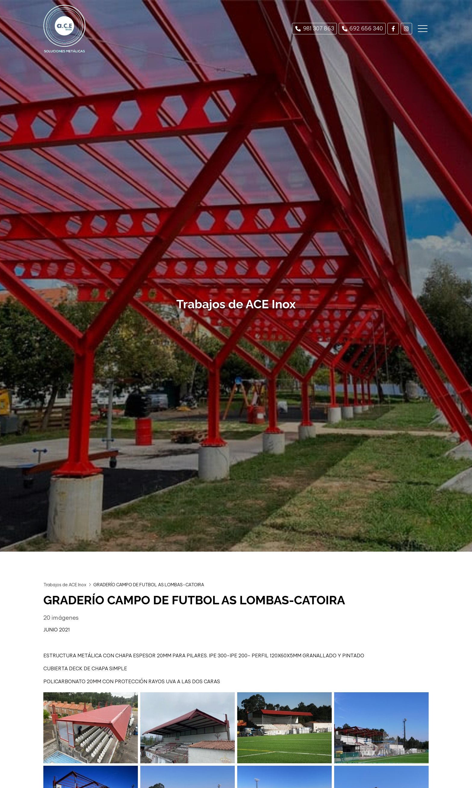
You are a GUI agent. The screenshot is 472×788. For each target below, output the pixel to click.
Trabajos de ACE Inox (64, 584)
